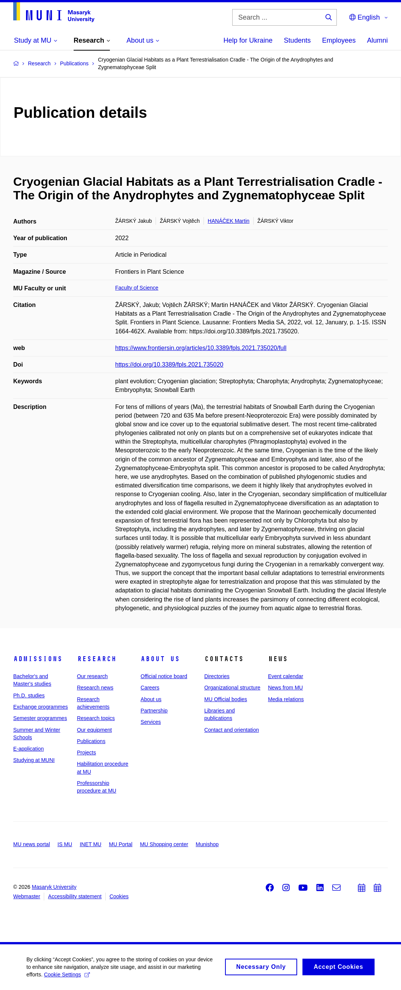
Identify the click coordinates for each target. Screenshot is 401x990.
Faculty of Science (136, 288)
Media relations (286, 699)
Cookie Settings (66, 978)
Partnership (154, 711)
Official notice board (163, 676)
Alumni (377, 40)
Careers (149, 688)
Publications (91, 741)
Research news (95, 688)
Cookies (119, 896)
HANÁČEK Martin (228, 221)
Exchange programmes (40, 707)
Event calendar (285, 676)
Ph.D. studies (29, 695)
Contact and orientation (231, 730)
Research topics (96, 718)
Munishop (207, 844)
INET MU (90, 844)
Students (297, 40)
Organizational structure (232, 688)
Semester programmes (40, 718)
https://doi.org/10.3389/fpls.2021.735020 (169, 364)
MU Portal (120, 844)
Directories (217, 676)
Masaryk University (54, 887)
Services (150, 722)
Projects (86, 752)
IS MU (64, 844)
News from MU (285, 688)
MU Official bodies (225, 699)
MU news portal (31, 844)
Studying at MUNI (34, 760)
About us (160, 659)
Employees (339, 40)
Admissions (37, 659)
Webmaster (26, 896)
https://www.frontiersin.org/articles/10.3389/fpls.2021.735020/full (201, 348)
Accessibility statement (75, 896)
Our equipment (94, 730)
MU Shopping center (164, 844)
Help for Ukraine (248, 40)
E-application (28, 749)
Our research (92, 676)
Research (96, 659)
